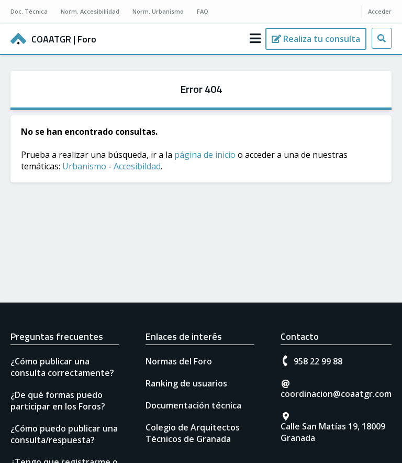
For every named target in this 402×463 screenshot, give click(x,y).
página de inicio (205, 154)
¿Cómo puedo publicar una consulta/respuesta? (64, 434)
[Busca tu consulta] (382, 38)
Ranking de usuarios (186, 383)
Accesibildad (137, 166)
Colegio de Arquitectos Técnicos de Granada (193, 433)
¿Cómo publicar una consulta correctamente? (62, 367)
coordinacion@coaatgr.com (336, 394)
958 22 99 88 (318, 361)
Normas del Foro (179, 361)
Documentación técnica (193, 405)
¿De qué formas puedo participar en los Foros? (57, 400)
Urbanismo (84, 166)
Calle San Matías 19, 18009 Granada (333, 432)
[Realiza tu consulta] (315, 39)
